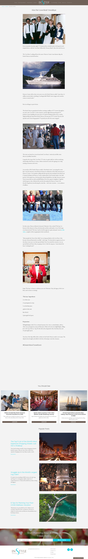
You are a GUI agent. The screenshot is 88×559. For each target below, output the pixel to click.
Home (15, 2)
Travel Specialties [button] (21, 2)
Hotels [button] (34, 2)
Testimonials (53, 554)
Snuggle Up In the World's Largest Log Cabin (18, 473)
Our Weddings (54, 2)
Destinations (29, 2)
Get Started (62, 540)
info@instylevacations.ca (34, 549)
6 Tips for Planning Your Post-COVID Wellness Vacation (16, 504)
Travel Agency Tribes (50, 557)
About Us (64, 2)
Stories (59, 2)
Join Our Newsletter (78, 558)
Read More (7, 454)
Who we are (52, 549)
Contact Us (69, 2)
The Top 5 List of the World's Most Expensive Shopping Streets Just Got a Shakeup (18, 443)
